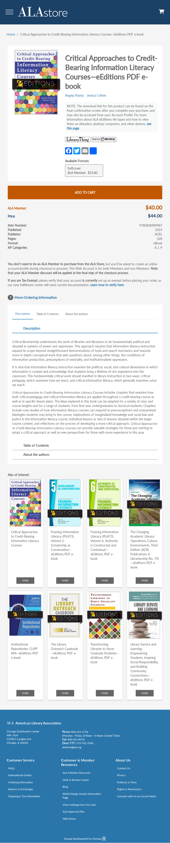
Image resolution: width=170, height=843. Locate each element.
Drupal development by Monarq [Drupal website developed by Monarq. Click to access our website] (85, 839)
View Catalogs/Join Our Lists (79, 804)
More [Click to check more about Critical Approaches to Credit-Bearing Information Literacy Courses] (25, 580)
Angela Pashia (74, 95)
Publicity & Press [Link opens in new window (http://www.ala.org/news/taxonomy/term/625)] (127, 782)
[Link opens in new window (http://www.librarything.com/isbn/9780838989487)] (77, 139)
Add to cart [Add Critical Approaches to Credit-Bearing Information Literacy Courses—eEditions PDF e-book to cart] (85, 192)
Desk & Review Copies (76, 779)
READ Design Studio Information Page (82, 795)
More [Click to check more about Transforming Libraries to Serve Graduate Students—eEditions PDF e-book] (105, 693)
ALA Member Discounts (76, 772)
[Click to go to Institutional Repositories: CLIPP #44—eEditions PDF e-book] (25, 615)
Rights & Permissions (129, 789)
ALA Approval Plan (74, 811)
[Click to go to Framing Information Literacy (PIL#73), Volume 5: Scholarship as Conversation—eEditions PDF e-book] (65, 502)
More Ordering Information (35, 297)
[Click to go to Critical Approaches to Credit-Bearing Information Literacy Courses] (25, 502)
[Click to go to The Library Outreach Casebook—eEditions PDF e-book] (65, 615)
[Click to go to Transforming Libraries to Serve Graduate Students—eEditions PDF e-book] (105, 615)
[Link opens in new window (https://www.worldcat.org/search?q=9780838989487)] (103, 139)
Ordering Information (20, 782)
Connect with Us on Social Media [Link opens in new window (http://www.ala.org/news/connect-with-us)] (136, 796)
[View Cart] (161, 13)
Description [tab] (22, 313)
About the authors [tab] (76, 314)
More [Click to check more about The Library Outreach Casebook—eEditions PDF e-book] (65, 693)
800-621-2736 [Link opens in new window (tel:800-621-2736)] (79, 731)
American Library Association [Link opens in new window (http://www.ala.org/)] (38, 723)
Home (11, 34)
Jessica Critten (96, 95)
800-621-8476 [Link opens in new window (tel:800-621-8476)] (76, 739)
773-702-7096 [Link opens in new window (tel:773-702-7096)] (84, 743)
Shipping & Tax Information (24, 796)
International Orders (20, 775)
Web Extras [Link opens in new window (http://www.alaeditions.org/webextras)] (69, 818)
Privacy (121, 775)
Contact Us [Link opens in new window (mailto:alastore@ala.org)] (123, 768)
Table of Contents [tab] (47, 314)
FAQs (11, 768)
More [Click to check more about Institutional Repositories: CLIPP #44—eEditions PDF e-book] (25, 693)
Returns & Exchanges (20, 789)
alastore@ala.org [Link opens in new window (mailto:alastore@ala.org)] (71, 747)
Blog (65, 786)
